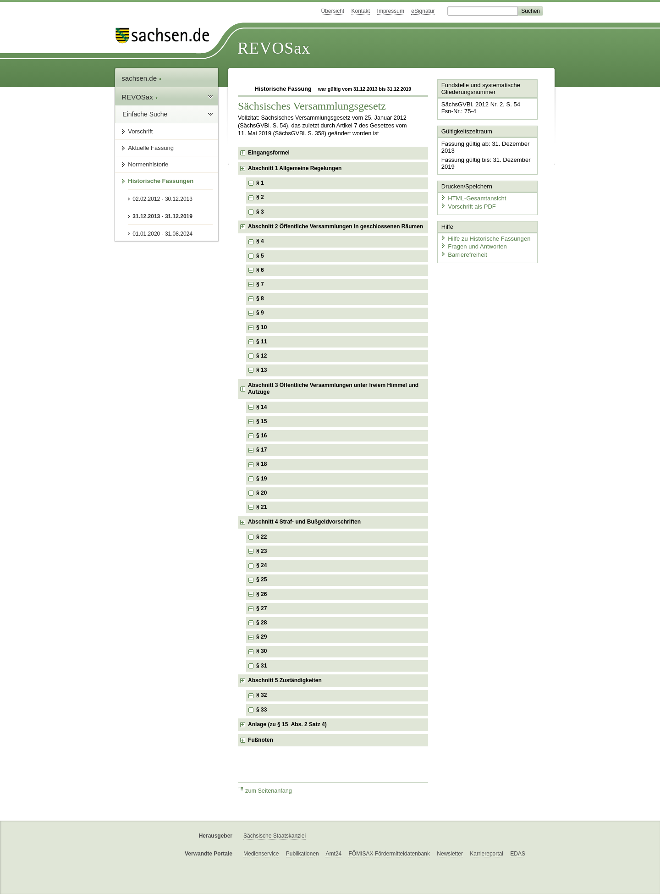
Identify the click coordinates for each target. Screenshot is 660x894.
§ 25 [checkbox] (262, 579)
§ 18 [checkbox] (262, 464)
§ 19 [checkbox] (262, 478)
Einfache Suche (144, 114)
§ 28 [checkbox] (262, 622)
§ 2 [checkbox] (260, 197)
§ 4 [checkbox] (260, 241)
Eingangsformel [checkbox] (269, 152)
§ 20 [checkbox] (262, 493)
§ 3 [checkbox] (260, 212)
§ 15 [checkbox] (262, 421)
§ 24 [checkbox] (262, 565)
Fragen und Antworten (473, 245)
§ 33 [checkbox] (262, 709)
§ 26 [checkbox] (262, 594)
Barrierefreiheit (463, 253)
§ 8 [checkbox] (260, 298)
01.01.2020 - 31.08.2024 (162, 234)
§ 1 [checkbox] (260, 183)
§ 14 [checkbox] (262, 407)
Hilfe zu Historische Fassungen (484, 237)
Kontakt (361, 11)
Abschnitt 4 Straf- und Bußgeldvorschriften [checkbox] (304, 522)
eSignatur (422, 11)
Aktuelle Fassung (151, 147)
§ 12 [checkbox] (262, 356)
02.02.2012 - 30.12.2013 (162, 199)
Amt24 (333, 853)
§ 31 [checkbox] (262, 665)
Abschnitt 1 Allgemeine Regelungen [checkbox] (294, 168)
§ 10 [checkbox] (262, 327)
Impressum (390, 11)
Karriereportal (486, 853)
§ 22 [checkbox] (262, 537)
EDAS (517, 853)
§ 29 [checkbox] (262, 637)
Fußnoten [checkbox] (260, 740)
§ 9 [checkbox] (260, 312)
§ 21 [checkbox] (262, 507)
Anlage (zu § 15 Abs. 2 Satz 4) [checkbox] (287, 724)
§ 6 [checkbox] (260, 270)
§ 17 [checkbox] (262, 450)
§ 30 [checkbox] (262, 651)
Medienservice (261, 853)
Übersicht (332, 11)
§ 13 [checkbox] (262, 370)
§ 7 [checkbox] (260, 284)
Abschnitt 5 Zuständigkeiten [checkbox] (285, 680)
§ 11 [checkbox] (262, 341)
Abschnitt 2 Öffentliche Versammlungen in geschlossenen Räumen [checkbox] (335, 226)
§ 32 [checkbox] (262, 695)
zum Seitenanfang (265, 790)
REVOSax (273, 48)
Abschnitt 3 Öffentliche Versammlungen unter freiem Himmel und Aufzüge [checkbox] (333, 389)
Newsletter (450, 853)
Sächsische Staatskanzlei (274, 836)
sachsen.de (141, 78)
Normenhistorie (148, 164)
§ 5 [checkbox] (260, 256)
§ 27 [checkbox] (262, 608)
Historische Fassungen (160, 180)
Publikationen (302, 853)
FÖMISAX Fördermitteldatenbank (388, 853)
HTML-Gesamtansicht (472, 197)
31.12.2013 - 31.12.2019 (162, 216)
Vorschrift (140, 131)
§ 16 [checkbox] (262, 435)
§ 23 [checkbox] (262, 551)
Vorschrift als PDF (467, 205)
